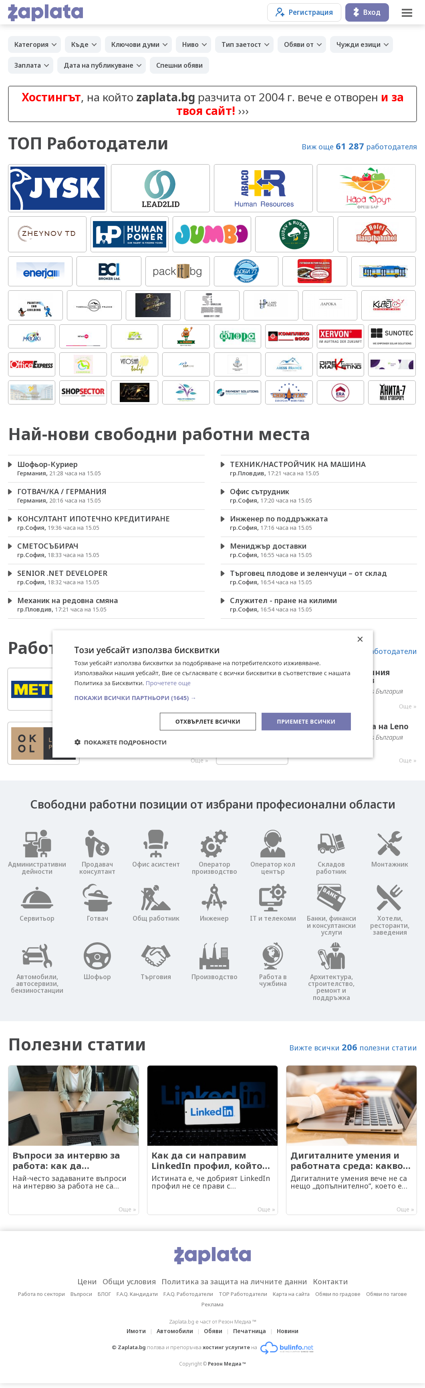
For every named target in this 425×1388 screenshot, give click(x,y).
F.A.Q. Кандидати (137, 1298)
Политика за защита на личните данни (234, 1286)
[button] (213, 697)
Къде (80, 44)
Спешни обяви (179, 65)
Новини (287, 1336)
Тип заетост (241, 44)
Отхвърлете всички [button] (208, 721)
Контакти (330, 1286)
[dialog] (212, 694)
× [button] (360, 640)
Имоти (136, 1336)
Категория (31, 44)
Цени (87, 1286)
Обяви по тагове (386, 1298)
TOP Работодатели (243, 1298)
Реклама (212, 1309)
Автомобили (175, 1336)
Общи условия (129, 1286)
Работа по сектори (41, 1298)
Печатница (249, 1336)
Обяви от (299, 44)
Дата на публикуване (98, 65)
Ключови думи (135, 44)
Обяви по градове (338, 1298)
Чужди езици (358, 44)
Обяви (213, 1336)
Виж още (359, 146)
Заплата (27, 65)
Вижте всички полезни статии (353, 1051)
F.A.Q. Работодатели (188, 1298)
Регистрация (304, 12)
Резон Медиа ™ (227, 1368)
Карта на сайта (291, 1298)
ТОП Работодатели (88, 143)
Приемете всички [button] (306, 721)
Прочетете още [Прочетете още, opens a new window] (168, 683)
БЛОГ (104, 1298)
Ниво (190, 44)
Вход (367, 12)
